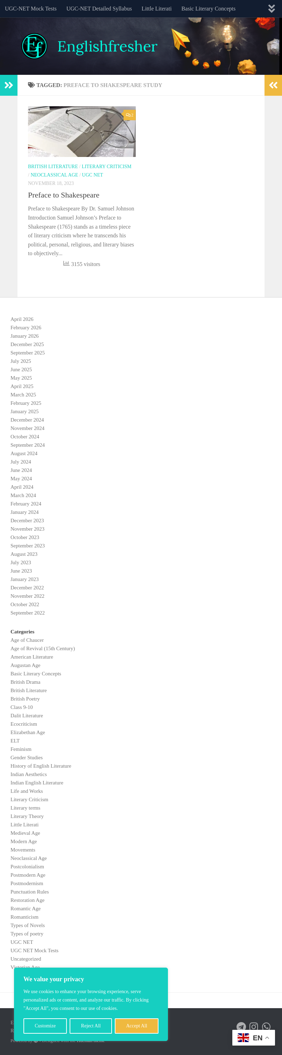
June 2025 (21, 369)
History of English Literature (40, 766)
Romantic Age (25, 908)
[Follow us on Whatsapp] (267, 1027)
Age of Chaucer (27, 640)
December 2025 (27, 344)
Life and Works (26, 791)
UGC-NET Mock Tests (31, 9)
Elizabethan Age (27, 732)
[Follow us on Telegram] (241, 1027)
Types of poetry (26, 933)
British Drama (25, 682)
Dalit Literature (26, 715)
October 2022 (24, 604)
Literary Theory (27, 816)
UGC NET (92, 175)
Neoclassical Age (54, 175)
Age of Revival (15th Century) (42, 648)
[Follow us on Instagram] (254, 1027)
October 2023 (24, 537)
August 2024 (23, 453)
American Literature (31, 657)
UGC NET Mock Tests (34, 950)
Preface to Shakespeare (63, 195)
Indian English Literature (36, 782)
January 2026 (24, 336)
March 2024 (23, 495)
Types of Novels (27, 925)
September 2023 (27, 545)
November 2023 (27, 529)
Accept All (136, 1025)
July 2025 (20, 361)
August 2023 (23, 554)
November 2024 (27, 428)
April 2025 (21, 386)
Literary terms (25, 808)
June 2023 (21, 571)
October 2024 (24, 436)
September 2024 (27, 445)
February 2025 (25, 403)
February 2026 (25, 327)
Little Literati (157, 9)
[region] (91, 1004)
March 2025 (23, 394)
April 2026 (21, 319)
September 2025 (27, 353)
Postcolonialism (27, 866)
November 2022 (27, 596)
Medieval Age (25, 833)
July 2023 (20, 562)
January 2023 (24, 579)
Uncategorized (25, 959)
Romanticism (24, 917)
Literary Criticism (107, 166)
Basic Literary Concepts (209, 9)
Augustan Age (25, 665)
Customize (45, 1025)
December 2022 (27, 587)
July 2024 (20, 462)
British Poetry (25, 699)
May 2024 (21, 478)
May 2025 (21, 378)
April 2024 (21, 487)
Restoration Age (27, 900)
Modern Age (23, 841)
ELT (15, 741)
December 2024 (27, 420)
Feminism (20, 749)
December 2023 (27, 520)
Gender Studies (26, 757)
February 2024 (25, 504)
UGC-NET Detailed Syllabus (99, 9)
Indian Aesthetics (28, 774)
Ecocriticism (23, 724)
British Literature (53, 166)
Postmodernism (26, 883)
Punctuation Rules (29, 892)
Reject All (91, 1025)
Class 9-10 (21, 707)
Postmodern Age (27, 875)
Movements (22, 850)
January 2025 (24, 411)
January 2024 (24, 512)
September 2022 (27, 613)
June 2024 (21, 470)
